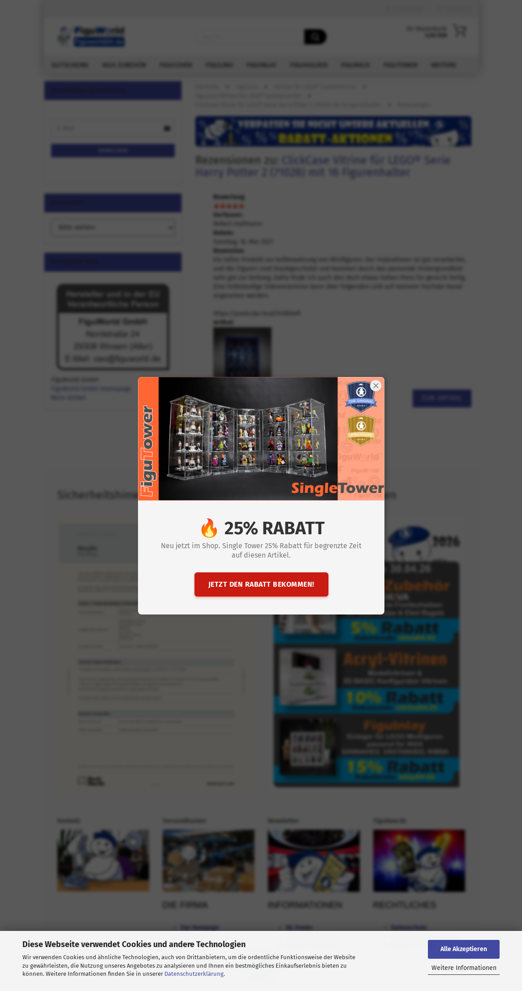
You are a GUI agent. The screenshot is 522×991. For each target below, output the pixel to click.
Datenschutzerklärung (194, 973)
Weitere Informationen (463, 968)
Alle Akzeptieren (463, 949)
